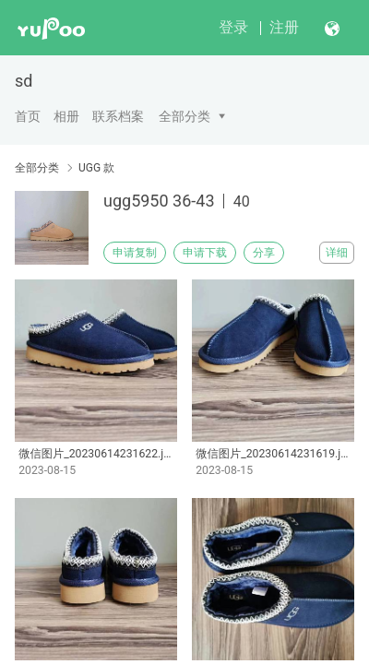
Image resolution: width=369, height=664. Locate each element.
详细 (337, 252)
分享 (264, 252)
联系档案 (118, 116)
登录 (233, 27)
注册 (284, 27)
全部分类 (184, 116)
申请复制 (135, 252)
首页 (28, 116)
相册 (66, 116)
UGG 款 (96, 167)
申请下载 (205, 252)
